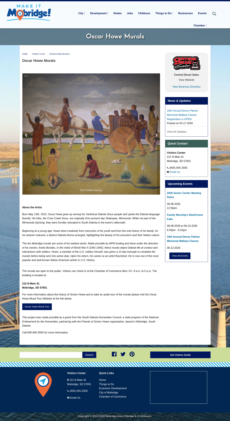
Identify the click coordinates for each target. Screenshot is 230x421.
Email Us (175, 172)
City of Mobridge (108, 392)
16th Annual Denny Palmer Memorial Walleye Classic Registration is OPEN (182, 114)
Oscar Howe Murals (59, 54)
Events (202, 13)
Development (99, 13)
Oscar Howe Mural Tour (37, 306)
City (81, 13)
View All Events (180, 255)
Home (25, 54)
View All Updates (177, 131)
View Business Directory (186, 86)
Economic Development (113, 388)
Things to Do (164, 13)
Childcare (144, 13)
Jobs (130, 13)
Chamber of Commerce (112, 396)
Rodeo (118, 13)
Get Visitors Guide (180, 355)
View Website (186, 79)
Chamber (200, 25)
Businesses (185, 13)
